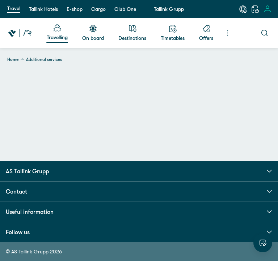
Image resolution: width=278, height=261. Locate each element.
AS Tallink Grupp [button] (139, 171)
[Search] (264, 33)
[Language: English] (243, 9)
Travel (13, 8)
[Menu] (227, 33)
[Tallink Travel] (19, 33)
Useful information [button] (139, 211)
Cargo (98, 9)
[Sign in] (267, 9)
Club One (125, 9)
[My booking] (255, 9)
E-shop (75, 9)
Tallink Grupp (169, 9)
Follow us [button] (139, 232)
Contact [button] (139, 191)
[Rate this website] (262, 242)
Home (12, 59)
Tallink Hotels (43, 9)
